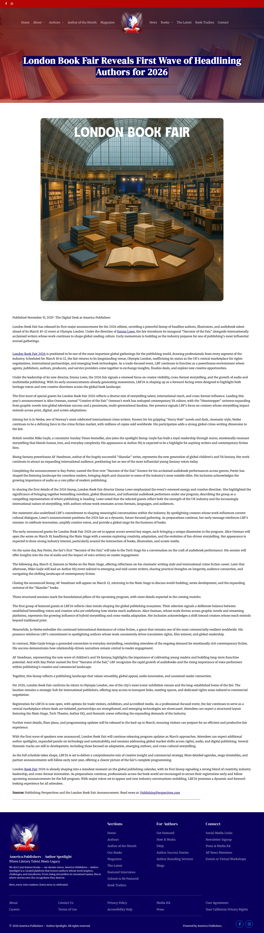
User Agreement (217, 903)
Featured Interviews (121, 872)
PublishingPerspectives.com (160, 792)
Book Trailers (116, 885)
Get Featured (165, 833)
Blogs (160, 865)
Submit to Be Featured (123, 878)
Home (111, 833)
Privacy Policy (117, 903)
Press (160, 909)
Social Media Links (219, 833)
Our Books (114, 852)
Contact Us (66, 903)
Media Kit (163, 903)
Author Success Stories (173, 852)
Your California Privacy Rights (227, 909)
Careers (14, 909)
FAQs (160, 846)
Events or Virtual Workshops (226, 859)
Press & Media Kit (218, 846)
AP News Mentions (219, 852)
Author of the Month (122, 846)
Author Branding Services (175, 859)
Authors (113, 839)
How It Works (166, 839)
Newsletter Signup (219, 839)
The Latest (114, 865)
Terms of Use (67, 909)
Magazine (114, 859)
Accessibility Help (119, 909)
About (13, 903)
